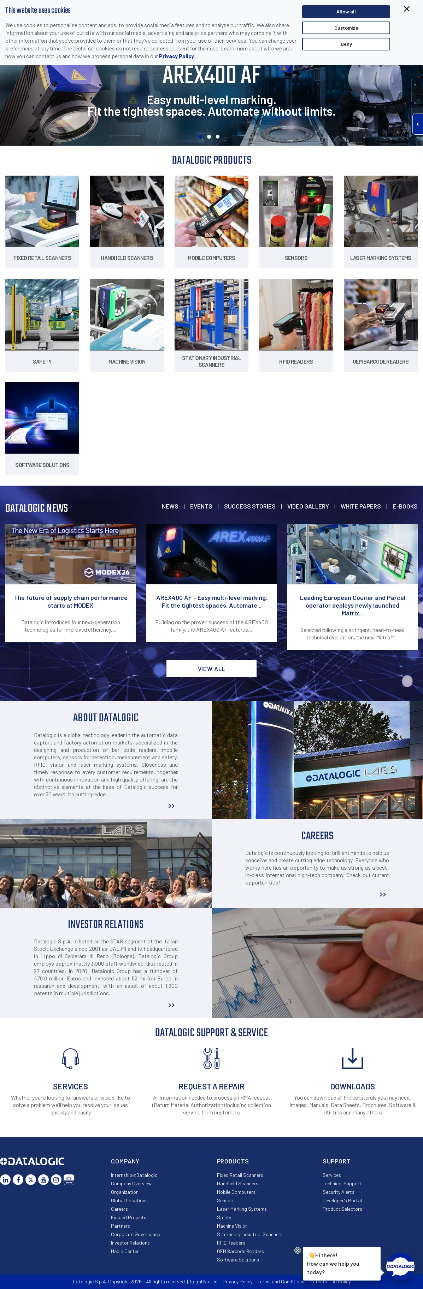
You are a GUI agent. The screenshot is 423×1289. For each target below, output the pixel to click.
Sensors (226, 1200)
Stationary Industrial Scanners (250, 1234)
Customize (346, 28)
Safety (224, 1217)
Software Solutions (238, 1260)
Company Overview (131, 1183)
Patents (318, 1281)
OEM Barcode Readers (240, 1251)
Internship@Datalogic (134, 1175)
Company (125, 1161)
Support (337, 1161)
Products (233, 1161)
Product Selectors (342, 1209)
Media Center (125, 1251)
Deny (346, 44)
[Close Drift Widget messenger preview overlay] (297, 1250)
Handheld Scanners (237, 1183)
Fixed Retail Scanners (240, 1175)
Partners (120, 1226)
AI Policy (342, 1281)
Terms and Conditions (281, 1281)
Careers (119, 1209)
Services (332, 1175)
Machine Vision (232, 1226)
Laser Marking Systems (242, 1209)
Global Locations (129, 1200)
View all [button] (211, 668)
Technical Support (342, 1183)
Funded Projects (128, 1217)
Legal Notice (203, 1281)
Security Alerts (338, 1192)
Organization (125, 1192)
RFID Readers (231, 1243)
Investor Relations (130, 1243)
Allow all (346, 11)
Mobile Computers (236, 1192)
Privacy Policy (176, 56)
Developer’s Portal (342, 1200)
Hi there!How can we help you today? (332, 1262)
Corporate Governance (135, 1234)
